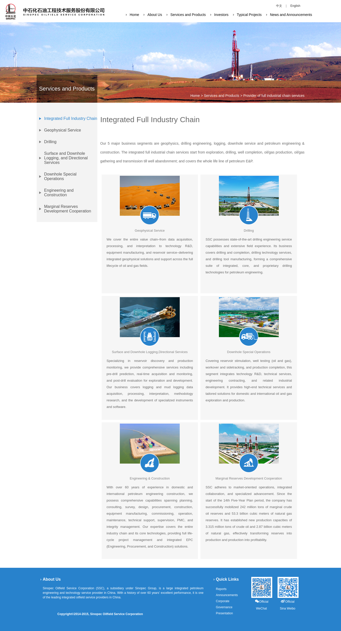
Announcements (227, 595)
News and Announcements (291, 15)
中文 (279, 6)
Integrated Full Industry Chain (70, 118)
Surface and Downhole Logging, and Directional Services (66, 158)
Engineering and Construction (59, 192)
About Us (154, 15)
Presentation (224, 613)
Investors (221, 15)
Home (134, 15)
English (295, 6)
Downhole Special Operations (60, 176)
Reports (221, 589)
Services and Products (188, 15)
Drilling (50, 142)
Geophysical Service (62, 130)
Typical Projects (249, 15)
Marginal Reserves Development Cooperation (67, 208)
